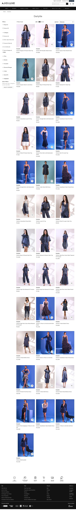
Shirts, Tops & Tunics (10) (9, 39)
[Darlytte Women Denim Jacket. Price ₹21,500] (25, 448)
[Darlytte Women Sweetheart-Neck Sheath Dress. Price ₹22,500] (45, 413)
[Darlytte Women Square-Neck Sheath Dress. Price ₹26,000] (65, 38)
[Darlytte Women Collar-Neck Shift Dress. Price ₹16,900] (45, 175)
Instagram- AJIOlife (71, 491)
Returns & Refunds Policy (6, 497)
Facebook (71, 488)
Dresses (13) (6, 36)
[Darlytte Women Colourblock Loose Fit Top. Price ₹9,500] (25, 106)
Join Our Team (4, 490)
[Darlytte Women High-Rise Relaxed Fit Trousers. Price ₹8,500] (25, 277)
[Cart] (73, 4)
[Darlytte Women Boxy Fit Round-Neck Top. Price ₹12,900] (25, 243)
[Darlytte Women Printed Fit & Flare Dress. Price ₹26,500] (25, 379)
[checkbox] (8, 27)
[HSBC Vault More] (39, 8)
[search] (67, 4)
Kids (47, 492)
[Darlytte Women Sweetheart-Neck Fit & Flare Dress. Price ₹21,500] (65, 107)
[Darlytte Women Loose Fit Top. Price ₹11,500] (45, 209)
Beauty (48, 495)
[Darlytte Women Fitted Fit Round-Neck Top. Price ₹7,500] (25, 141)
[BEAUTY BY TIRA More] (61, 8)
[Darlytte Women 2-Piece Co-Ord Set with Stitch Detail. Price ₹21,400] (45, 312)
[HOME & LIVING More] (29, 8)
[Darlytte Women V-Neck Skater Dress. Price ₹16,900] (65, 311)
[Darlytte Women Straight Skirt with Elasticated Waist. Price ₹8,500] (45, 107)
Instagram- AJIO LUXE (71, 494)
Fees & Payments (5, 495)
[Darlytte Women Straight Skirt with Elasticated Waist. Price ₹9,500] (25, 176)
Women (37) (6, 28)
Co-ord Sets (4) (7, 46)
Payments (26, 495)
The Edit (48, 497)
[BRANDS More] (70, 8)
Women (48, 490)
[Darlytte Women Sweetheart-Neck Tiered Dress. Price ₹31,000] (65, 175)
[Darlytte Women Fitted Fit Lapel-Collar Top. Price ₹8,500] (65, 209)
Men (47, 488)
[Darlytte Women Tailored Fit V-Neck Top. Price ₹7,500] (65, 72)
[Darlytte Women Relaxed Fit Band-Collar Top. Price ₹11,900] (45, 243)
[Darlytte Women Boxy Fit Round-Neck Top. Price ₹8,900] (45, 72)
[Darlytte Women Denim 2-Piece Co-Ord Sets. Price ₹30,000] (45, 345)
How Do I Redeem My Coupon (30, 499)
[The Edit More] (48, 8)
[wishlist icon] (70, 4)
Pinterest (71, 498)
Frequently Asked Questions (29, 490)
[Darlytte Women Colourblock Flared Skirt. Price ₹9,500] (25, 209)
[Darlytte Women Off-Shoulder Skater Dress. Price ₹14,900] (45, 38)
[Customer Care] (65, 0)
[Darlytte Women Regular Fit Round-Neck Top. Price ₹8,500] (25, 38)
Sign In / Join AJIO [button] (57, 0)
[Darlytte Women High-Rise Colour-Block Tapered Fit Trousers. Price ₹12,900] (65, 244)
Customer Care (27, 497)
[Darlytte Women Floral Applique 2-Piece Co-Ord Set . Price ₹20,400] (25, 414)
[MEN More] (8, 8)
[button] (8, 22)
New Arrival (49, 499)
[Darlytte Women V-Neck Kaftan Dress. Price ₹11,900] (25, 345)
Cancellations (26, 493)
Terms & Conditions (5, 492)
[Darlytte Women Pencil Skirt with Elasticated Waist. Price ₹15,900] (45, 141)
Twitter (70, 496)
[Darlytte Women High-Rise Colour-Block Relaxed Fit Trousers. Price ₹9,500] (25, 312)
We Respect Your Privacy (6, 493)
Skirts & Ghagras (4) (8, 50)
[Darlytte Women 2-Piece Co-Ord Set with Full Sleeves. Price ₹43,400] (65, 414)
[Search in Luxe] (60, 4)
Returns (25, 492)
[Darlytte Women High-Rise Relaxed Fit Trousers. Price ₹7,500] (45, 277)
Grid (36, 21)
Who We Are (4, 488)
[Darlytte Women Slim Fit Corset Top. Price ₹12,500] (65, 141)
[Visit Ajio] (72, 0)
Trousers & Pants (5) (8, 43)
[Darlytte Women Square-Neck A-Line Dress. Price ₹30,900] (25, 72)
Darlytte (9, 11)
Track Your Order (27, 488)
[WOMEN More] (17, 8)
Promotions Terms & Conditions (8, 499)
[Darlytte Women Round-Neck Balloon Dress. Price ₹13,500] (65, 379)
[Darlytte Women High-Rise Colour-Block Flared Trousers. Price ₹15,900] (65, 278)
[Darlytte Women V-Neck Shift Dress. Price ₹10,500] (45, 379)
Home (4, 11)
